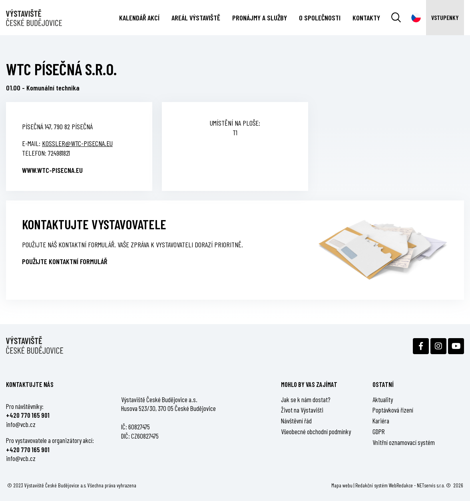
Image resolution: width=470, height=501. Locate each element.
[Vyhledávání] (396, 18)
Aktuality (382, 399)
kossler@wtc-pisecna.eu (77, 143)
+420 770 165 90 (27, 415)
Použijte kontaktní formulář (64, 261)
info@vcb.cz (21, 424)
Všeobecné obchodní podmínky (316, 431)
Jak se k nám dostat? (306, 399)
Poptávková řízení (392, 410)
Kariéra (380, 421)
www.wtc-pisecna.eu (52, 170)
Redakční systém (371, 485)
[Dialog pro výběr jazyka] (416, 18)
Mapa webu (341, 485)
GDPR (378, 431)
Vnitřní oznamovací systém (403, 442)
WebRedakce (401, 485)
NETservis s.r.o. (431, 485)
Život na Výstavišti (302, 410)
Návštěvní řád (296, 421)
